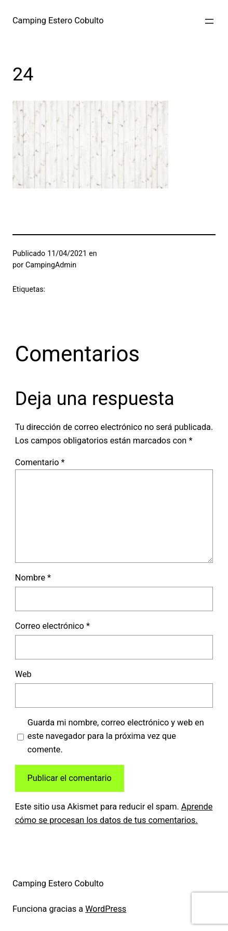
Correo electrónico (52, 626)
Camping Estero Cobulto (58, 20)
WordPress (105, 909)
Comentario (40, 462)
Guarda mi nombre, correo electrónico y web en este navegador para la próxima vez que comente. (116, 736)
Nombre (33, 578)
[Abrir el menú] (209, 21)
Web (23, 674)
